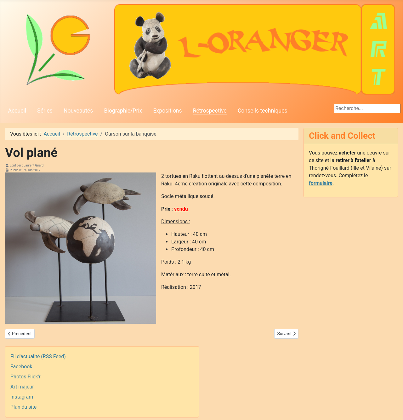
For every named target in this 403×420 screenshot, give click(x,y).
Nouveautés (78, 111)
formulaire (320, 183)
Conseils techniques (262, 111)
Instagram (21, 397)
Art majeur (22, 387)
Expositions (167, 111)
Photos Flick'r (25, 377)
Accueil (17, 111)
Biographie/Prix (123, 111)
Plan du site (23, 407)
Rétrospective (210, 111)
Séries (44, 111)
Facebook (21, 367)
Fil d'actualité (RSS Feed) (38, 356)
